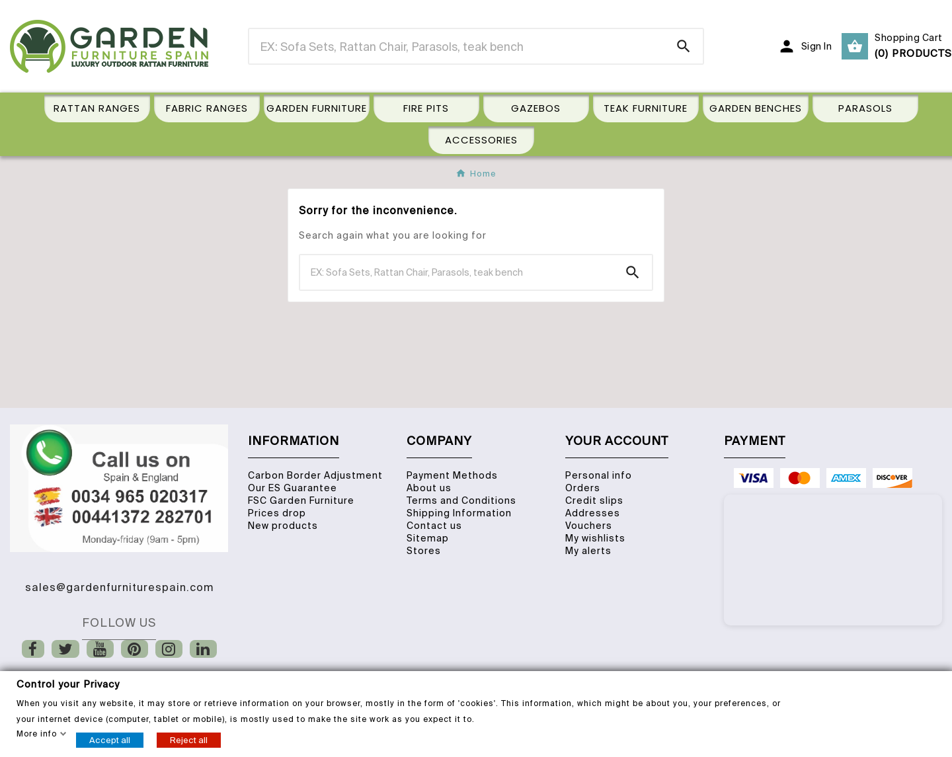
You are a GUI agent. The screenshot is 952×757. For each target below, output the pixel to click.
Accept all (109, 739)
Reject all (189, 739)
